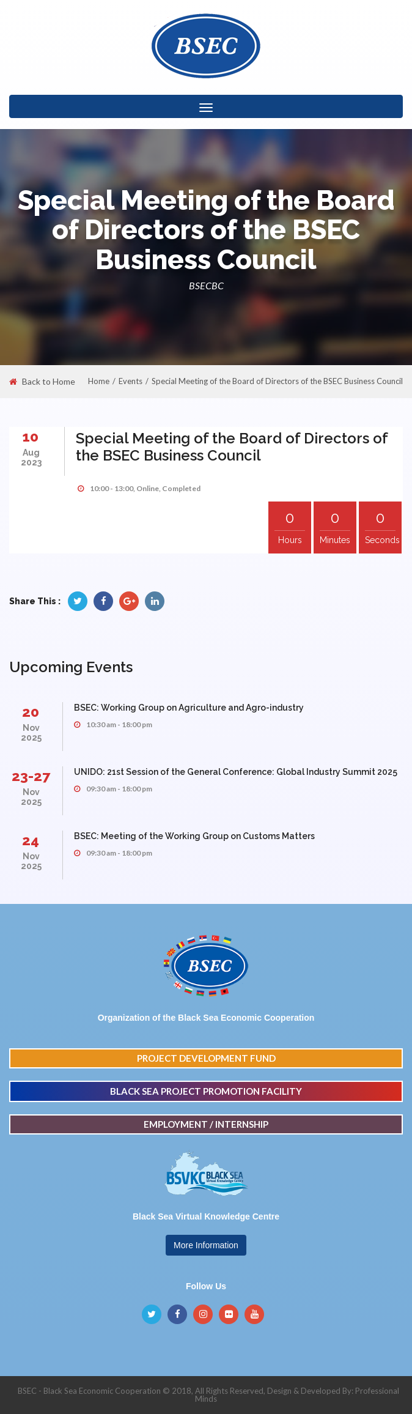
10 (31, 436)
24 (30, 840)
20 (30, 711)
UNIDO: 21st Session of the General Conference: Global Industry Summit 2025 (235, 772)
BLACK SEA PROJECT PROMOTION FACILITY (206, 1091)
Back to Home (42, 381)
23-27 (31, 776)
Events (130, 381)
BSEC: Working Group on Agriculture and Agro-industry (189, 708)
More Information (206, 1245)
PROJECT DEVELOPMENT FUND (206, 1058)
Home (98, 381)
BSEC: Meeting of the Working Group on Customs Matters (194, 836)
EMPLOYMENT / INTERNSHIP (206, 1124)
